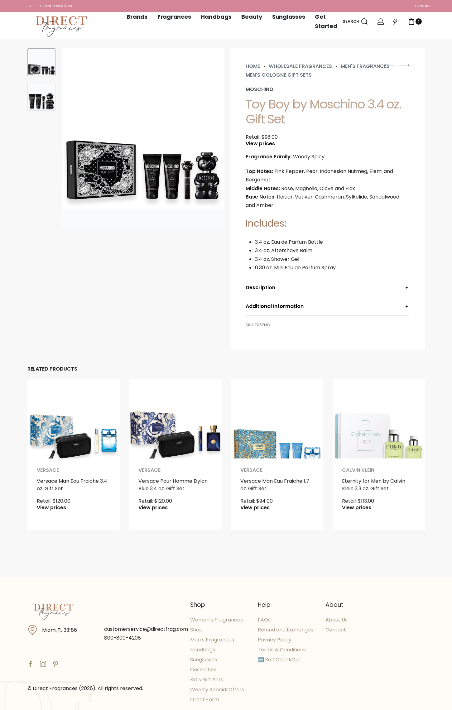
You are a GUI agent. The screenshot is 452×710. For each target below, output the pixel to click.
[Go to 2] (41, 97)
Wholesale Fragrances (300, 66)
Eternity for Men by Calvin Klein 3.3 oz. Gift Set (373, 504)
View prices (260, 143)
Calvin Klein (358, 490)
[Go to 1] (41, 62)
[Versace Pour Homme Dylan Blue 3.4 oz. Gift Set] (175, 428)
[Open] (395, 21)
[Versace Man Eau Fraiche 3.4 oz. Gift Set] (73, 427)
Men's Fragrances (365, 66)
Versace (48, 484)
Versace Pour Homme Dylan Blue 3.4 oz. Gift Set (173, 499)
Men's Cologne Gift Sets (279, 75)
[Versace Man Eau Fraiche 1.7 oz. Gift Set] (276, 429)
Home (253, 66)
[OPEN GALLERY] (143, 138)
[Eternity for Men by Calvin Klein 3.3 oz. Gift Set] (379, 433)
